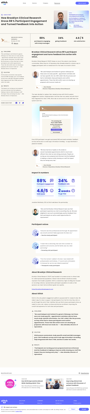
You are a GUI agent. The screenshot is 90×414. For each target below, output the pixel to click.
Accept (84, 409)
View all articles (84, 375)
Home (24, 3)
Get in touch (82, 3)
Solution (34, 3)
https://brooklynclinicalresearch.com (42, 291)
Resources (57, 3)
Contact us (58, 403)
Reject (73, 409)
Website (14, 43)
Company (45, 3)
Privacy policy (77, 403)
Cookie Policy (18, 411)
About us (39, 403)
